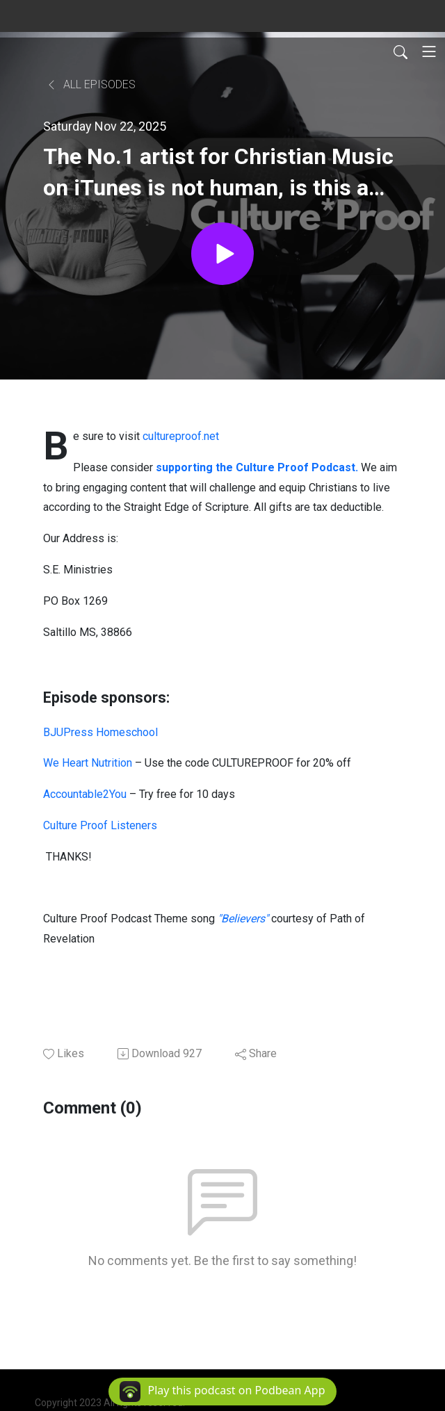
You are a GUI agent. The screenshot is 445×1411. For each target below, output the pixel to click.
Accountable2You (85, 794)
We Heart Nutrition (87, 762)
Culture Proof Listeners (100, 825)
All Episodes (91, 84)
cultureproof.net (181, 436)
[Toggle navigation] (429, 51)
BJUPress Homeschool (100, 732)
